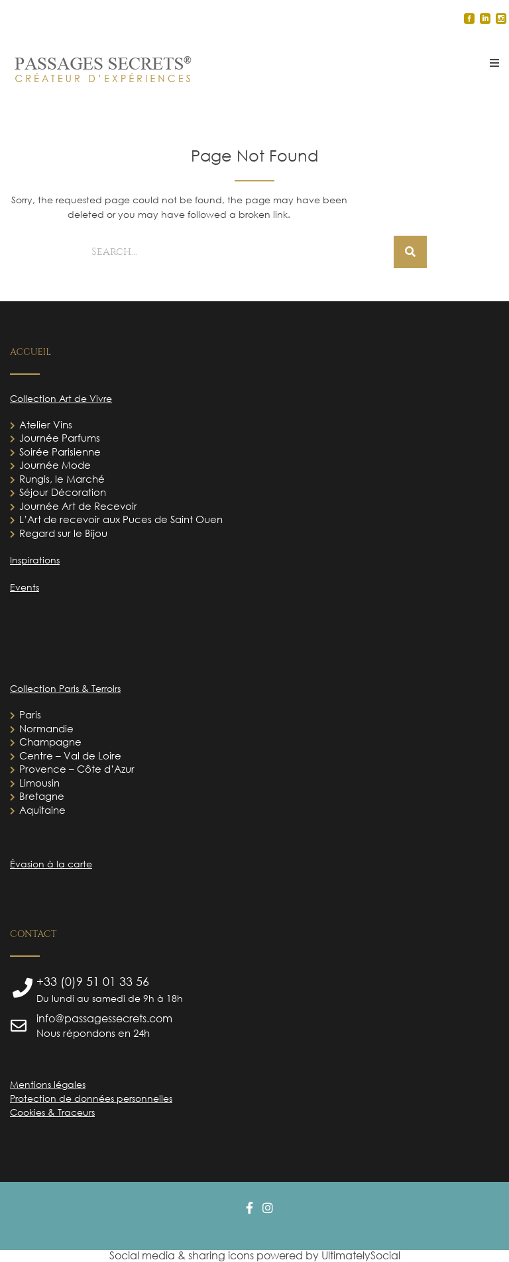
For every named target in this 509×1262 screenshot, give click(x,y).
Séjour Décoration (62, 492)
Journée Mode (55, 465)
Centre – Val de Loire (70, 755)
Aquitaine (42, 810)
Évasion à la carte (51, 863)
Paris (30, 714)
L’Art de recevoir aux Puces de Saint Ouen (121, 519)
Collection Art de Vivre (61, 398)
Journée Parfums (59, 438)
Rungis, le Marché (62, 479)
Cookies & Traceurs (52, 1112)
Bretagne (41, 796)
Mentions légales (47, 1084)
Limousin (39, 783)
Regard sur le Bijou (63, 533)
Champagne (50, 742)
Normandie (46, 728)
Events (24, 587)
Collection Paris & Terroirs (65, 688)
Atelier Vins (45, 424)
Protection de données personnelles (91, 1098)
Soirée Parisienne (60, 452)
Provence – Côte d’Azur (77, 769)
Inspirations (35, 559)
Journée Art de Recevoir (78, 506)
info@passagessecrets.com (104, 1018)
